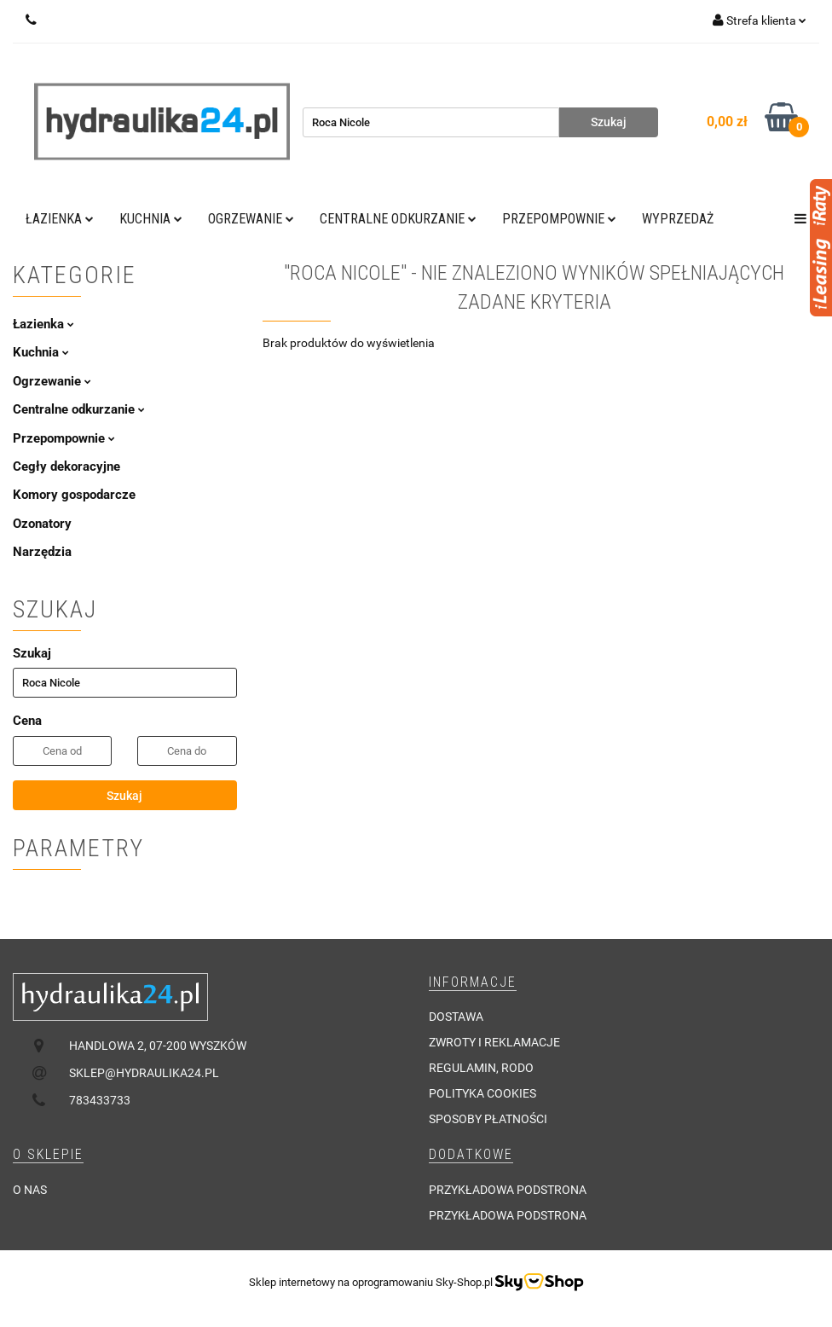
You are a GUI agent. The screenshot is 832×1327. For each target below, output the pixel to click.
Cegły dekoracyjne (66, 466)
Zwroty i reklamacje (494, 1042)
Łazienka (60, 219)
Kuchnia (150, 219)
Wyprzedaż (678, 219)
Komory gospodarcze (74, 494)
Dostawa (456, 1016)
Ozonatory (42, 523)
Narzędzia (42, 551)
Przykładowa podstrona (507, 1190)
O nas (30, 1190)
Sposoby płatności (488, 1119)
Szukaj (124, 796)
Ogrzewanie (251, 219)
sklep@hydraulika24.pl (144, 1073)
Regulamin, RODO (481, 1068)
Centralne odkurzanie (398, 219)
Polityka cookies (482, 1093)
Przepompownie (559, 219)
